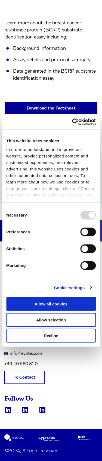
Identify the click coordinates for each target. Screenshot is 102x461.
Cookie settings (69, 287)
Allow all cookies (51, 304)
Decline (51, 335)
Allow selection (51, 319)
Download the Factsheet (51, 108)
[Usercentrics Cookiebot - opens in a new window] (73, 121)
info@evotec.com (24, 353)
